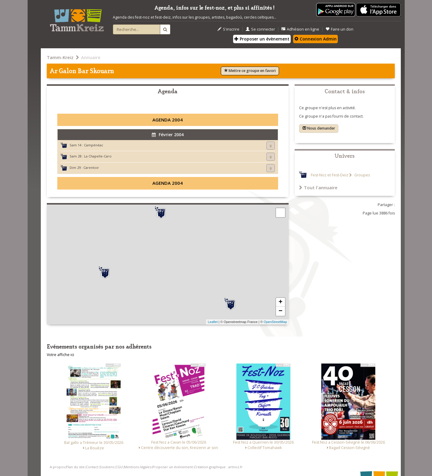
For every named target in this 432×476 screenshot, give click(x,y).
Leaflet (213, 322)
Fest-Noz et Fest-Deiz (329, 175)
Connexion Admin (315, 39)
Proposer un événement (172, 467)
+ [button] (280, 302)
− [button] (280, 311)
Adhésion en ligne (300, 29)
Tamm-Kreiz (60, 57)
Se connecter (260, 29)
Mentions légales (137, 467)
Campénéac (93, 145)
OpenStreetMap (275, 322)
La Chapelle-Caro (98, 156)
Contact (92, 467)
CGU (119, 467)
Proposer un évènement (262, 39)
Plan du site (75, 467)
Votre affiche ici (60, 354)
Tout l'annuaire (318, 187)
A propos (57, 467)
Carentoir (91, 167)
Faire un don (339, 29)
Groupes (361, 175)
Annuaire (90, 57)
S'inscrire (228, 29)
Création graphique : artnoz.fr (218, 467)
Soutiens (107, 467)
